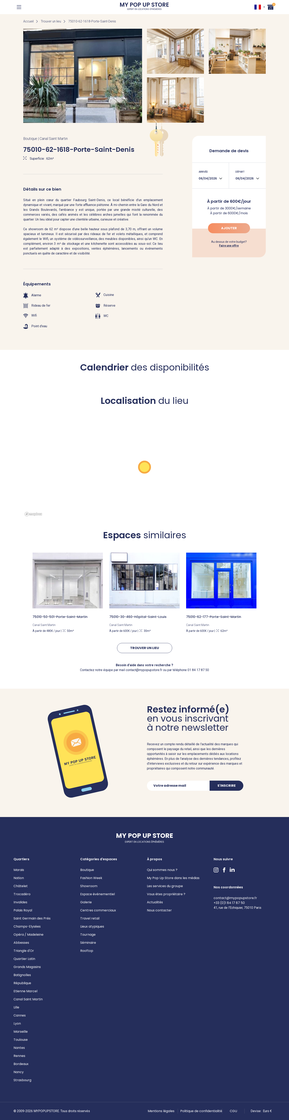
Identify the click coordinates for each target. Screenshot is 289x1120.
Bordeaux (21, 1064)
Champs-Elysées (27, 926)
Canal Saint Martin (28, 999)
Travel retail (89, 918)
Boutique (87, 870)
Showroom (88, 886)
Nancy (19, 1072)
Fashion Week (91, 878)
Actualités (155, 902)
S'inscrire (226, 785)
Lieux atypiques (92, 926)
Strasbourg (22, 1080)
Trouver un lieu (51, 21)
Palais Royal (23, 910)
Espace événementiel (97, 894)
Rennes (19, 1055)
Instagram (216, 870)
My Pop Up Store (144, 7)
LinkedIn (232, 870)
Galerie (86, 902)
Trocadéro (22, 894)
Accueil (28, 21)
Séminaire (88, 942)
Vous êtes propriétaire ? (166, 894)
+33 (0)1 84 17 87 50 (229, 902)
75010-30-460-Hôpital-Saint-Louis (138, 616)
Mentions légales (161, 1111)
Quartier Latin (24, 958)
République (22, 983)
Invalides (20, 902)
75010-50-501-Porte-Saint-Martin (60, 616)
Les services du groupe (165, 886)
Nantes (19, 1047)
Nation (19, 878)
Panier (270, 6)
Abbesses (21, 942)
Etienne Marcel (25, 991)
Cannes (20, 1015)
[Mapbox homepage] (33, 514)
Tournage (88, 934)
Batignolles (22, 975)
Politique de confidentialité (201, 1111)
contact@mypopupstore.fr (235, 898)
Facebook (224, 870)
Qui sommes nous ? (162, 870)
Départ (240, 171)
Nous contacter (159, 910)
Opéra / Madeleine (28, 934)
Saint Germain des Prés (32, 918)
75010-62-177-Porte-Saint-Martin (213, 616)
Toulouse (21, 1039)
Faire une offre (229, 245)
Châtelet (21, 886)
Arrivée (203, 171)
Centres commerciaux (98, 910)
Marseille (21, 1031)
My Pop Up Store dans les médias (173, 878)
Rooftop (86, 950)
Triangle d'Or (24, 950)
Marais (19, 870)
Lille (16, 1007)
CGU (233, 1111)
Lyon (17, 1023)
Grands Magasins (27, 967)
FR (257, 7)
